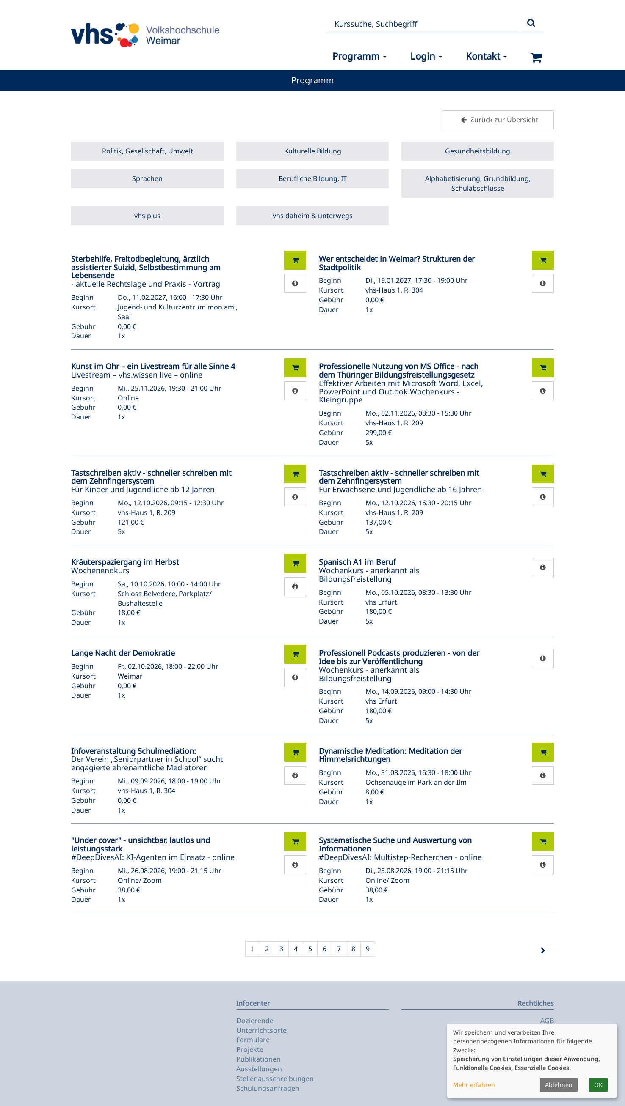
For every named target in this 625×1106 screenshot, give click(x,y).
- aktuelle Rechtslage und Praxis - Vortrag (146, 271)
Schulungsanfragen (267, 1088)
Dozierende (255, 1020)
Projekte (249, 1049)
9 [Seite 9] (368, 948)
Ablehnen (558, 1085)
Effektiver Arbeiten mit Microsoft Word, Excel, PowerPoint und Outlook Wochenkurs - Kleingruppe (401, 383)
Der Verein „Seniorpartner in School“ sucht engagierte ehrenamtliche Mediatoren (147, 759)
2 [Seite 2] (267, 948)
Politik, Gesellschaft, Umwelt (147, 151)
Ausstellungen (259, 1068)
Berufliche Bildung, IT (313, 178)
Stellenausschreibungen (275, 1078)
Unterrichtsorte (261, 1030)
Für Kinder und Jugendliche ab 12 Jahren (151, 481)
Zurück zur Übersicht (498, 119)
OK (598, 1085)
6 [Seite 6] (324, 948)
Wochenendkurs (125, 566)
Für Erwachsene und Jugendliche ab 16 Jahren (400, 481)
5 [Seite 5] (310, 948)
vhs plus (147, 215)
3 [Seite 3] (281, 948)
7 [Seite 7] (339, 948)
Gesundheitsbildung (477, 151)
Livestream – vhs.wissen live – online (153, 370)
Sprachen (147, 178)
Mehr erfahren (474, 1085)
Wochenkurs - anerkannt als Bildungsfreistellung (369, 570)
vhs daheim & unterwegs (313, 215)
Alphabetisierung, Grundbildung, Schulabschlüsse (478, 183)
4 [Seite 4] (296, 948)
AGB (547, 1020)
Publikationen (258, 1059)
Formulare (253, 1039)
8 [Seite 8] (353, 948)
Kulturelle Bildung (312, 151)
